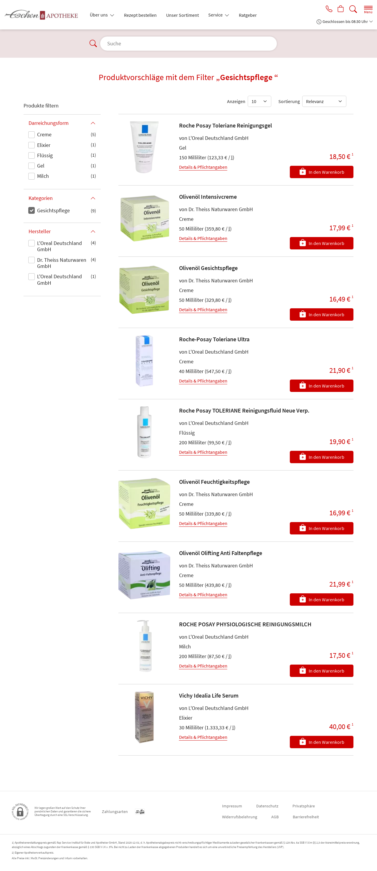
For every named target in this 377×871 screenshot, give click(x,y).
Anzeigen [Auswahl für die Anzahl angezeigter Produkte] (236, 101)
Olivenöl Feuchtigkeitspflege (214, 481)
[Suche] (353, 9)
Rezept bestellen (140, 15)
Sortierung (289, 101)
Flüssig (45, 155)
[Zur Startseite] (43, 15)
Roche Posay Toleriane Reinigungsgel (225, 125)
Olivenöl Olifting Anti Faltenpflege (220, 553)
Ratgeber (248, 15)
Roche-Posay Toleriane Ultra (214, 339)
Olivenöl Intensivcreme (208, 196)
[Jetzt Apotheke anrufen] (327, 9)
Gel (40, 165)
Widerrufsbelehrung (239, 816)
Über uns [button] (99, 15)
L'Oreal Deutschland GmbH (59, 246)
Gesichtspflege (53, 210)
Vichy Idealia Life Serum (209, 695)
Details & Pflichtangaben (203, 167)
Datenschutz (267, 806)
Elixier (43, 145)
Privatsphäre (303, 806)
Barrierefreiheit (306, 816)
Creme (44, 134)
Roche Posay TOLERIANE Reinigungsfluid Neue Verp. (244, 410)
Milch (43, 176)
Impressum (232, 806)
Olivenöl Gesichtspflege (208, 267)
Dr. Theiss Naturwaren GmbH (61, 263)
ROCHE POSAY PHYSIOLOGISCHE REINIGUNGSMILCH (245, 624)
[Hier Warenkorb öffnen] (340, 9)
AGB (275, 816)
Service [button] (216, 15)
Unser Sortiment (182, 15)
